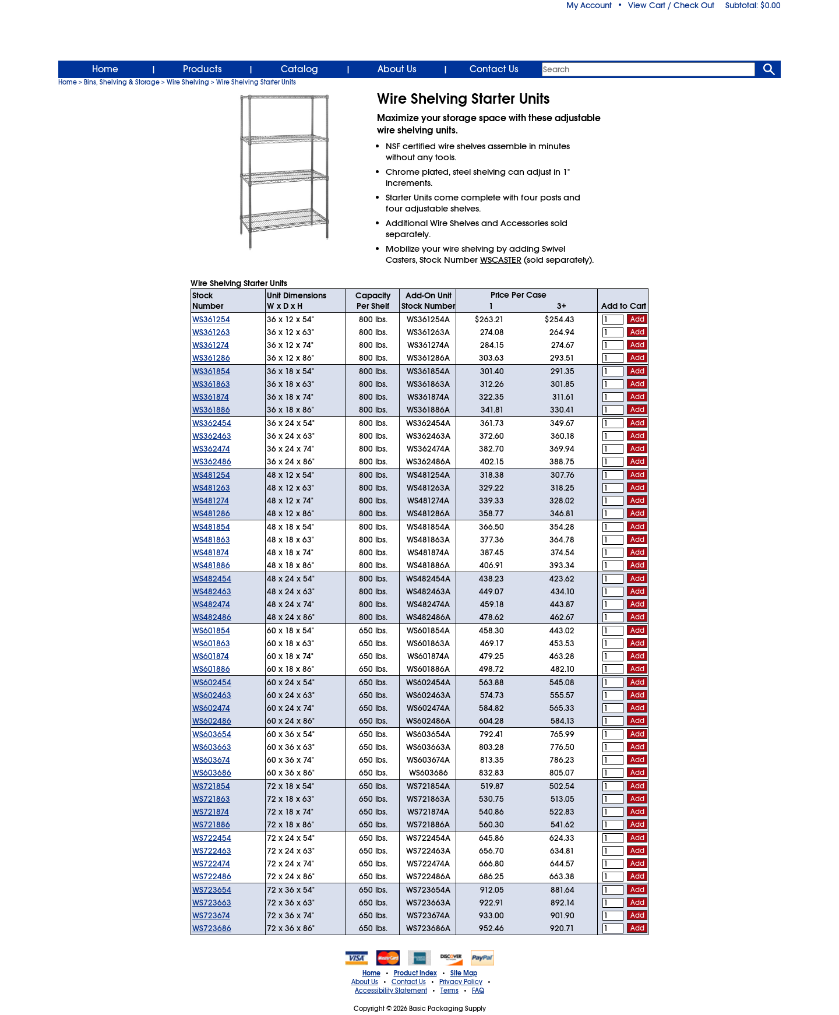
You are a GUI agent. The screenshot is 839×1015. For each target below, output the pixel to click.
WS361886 (211, 409)
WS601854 (211, 630)
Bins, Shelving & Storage (122, 82)
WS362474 (211, 448)
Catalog (299, 69)
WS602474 (211, 708)
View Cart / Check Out (671, 5)
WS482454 (211, 578)
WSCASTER (500, 259)
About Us (397, 69)
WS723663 (211, 902)
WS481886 (211, 565)
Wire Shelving (188, 82)
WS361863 (211, 384)
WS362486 (211, 461)
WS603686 (211, 772)
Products (202, 69)
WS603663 (211, 747)
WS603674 (211, 760)
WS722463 (211, 850)
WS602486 (211, 721)
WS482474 (211, 604)
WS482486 (211, 617)
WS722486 (211, 876)
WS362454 (211, 423)
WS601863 (211, 643)
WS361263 (211, 332)
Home (105, 69)
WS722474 (211, 863)
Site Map (463, 973)
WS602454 (211, 682)
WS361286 (211, 358)
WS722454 (211, 838)
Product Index (415, 973)
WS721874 (210, 811)
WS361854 (211, 371)
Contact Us (494, 69)
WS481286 (211, 513)
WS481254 (211, 475)
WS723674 (211, 915)
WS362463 (211, 436)
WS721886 (211, 824)
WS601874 (210, 656)
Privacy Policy (460, 982)
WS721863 (211, 799)
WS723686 (211, 928)
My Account (589, 5)
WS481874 (210, 552)
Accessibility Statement (391, 990)
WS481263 (211, 487)
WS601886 (211, 669)
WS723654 (211, 889)
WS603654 (211, 734)
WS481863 (211, 539)
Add (637, 319)
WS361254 (211, 319)
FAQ (478, 990)
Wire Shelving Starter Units (256, 82)
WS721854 (211, 786)
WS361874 (210, 397)
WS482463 (211, 591)
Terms (449, 990)
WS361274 (210, 345)
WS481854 (211, 526)
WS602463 (211, 695)
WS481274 (210, 500)
